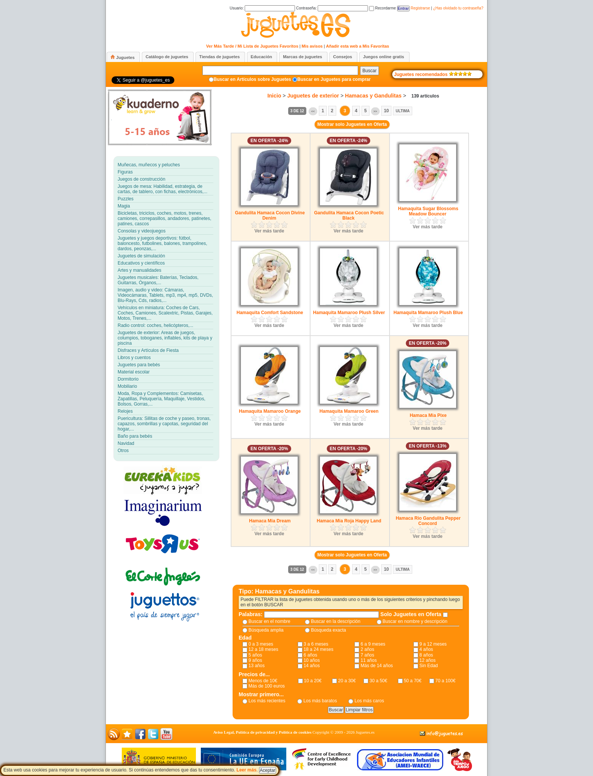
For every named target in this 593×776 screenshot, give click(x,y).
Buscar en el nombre (269, 621)
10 (386, 110)
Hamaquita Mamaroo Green (349, 411)
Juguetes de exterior (313, 96)
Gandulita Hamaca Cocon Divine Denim (270, 215)
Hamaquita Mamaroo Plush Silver (349, 312)
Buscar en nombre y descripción (415, 621)
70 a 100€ (445, 680)
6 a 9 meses (372, 644)
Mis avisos (312, 46)
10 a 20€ (313, 680)
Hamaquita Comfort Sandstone (269, 312)
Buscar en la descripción (335, 621)
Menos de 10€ (262, 680)
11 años (368, 660)
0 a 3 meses (260, 644)
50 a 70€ (413, 680)
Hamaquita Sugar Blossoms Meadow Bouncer (428, 211)
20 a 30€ (347, 680)
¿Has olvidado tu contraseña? (458, 8)
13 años (256, 665)
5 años (255, 655)
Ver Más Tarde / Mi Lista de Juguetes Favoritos (252, 46)
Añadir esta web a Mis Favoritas (357, 46)
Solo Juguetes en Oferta (411, 614)
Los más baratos (320, 700)
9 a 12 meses (433, 644)
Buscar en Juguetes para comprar (334, 79)
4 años (426, 649)
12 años (427, 660)
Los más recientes (266, 700)
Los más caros (369, 700)
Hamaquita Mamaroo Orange (270, 411)
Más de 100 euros (266, 686)
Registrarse (420, 8)
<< (313, 111)
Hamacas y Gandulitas (373, 96)
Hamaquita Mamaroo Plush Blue (428, 312)
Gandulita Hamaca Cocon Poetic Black (349, 215)
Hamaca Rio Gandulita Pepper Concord (428, 521)
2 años (367, 649)
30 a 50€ (378, 680)
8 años (426, 655)
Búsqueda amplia (266, 630)
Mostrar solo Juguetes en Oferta (352, 124)
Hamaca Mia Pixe (428, 415)
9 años (255, 660)
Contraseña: (332, 8)
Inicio (274, 96)
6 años (310, 655)
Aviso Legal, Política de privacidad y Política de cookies (262, 732)
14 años (312, 665)
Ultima (403, 111)
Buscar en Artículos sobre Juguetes (252, 79)
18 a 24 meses (319, 649)
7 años (367, 655)
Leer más (246, 770)
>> (375, 111)
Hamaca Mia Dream (269, 521)
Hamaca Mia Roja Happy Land (349, 521)
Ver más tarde (269, 231)
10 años (312, 660)
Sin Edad (428, 665)
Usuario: (262, 8)
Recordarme (382, 8)
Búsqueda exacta (328, 630)
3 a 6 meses (316, 644)
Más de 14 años (376, 665)
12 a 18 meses (263, 649)
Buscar (369, 70)
